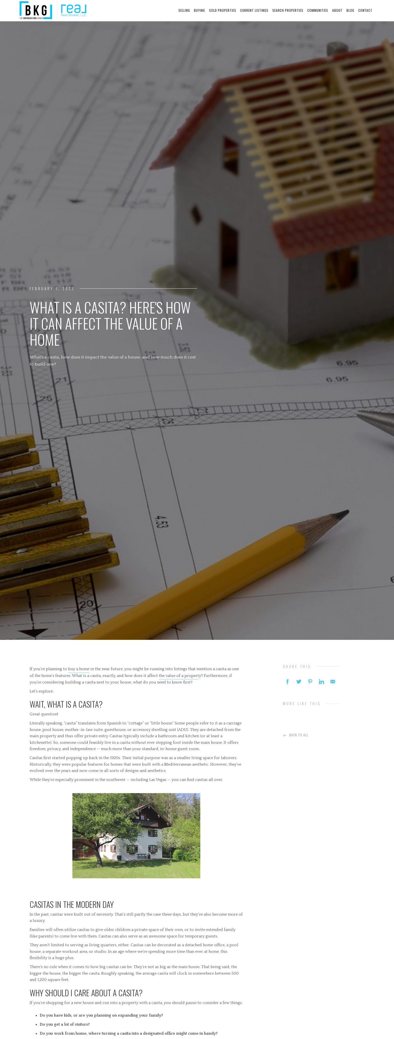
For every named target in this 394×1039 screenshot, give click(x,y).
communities (317, 10)
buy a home (78, 671)
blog (350, 10)
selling (184, 10)
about (337, 10)
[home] (53, 10)
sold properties (222, 10)
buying (199, 10)
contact (365, 10)
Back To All (301, 734)
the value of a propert (179, 678)
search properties (287, 10)
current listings (254, 10)
